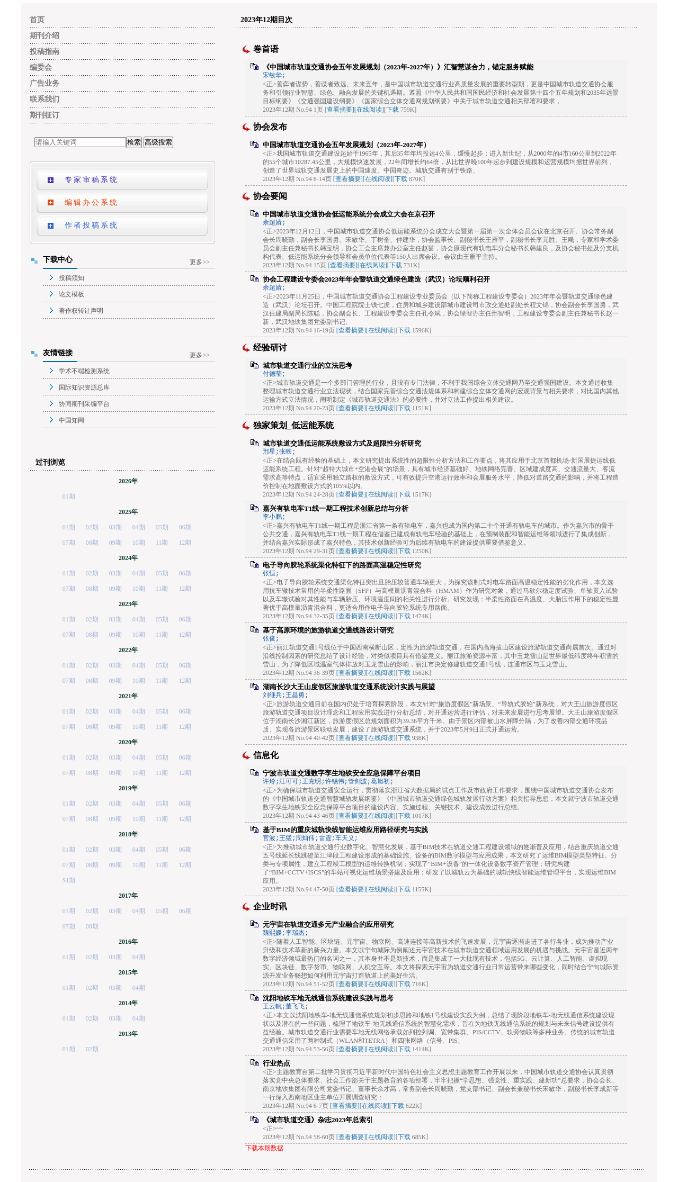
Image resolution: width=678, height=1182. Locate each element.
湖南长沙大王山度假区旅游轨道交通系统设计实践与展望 (349, 687)
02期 (92, 527)
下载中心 (58, 260)
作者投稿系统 (92, 225)
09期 (115, 542)
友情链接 (58, 353)
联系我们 (44, 99)
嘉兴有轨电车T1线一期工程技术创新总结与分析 (335, 508)
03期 (115, 527)
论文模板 (71, 294)
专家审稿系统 (92, 180)
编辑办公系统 (92, 202)
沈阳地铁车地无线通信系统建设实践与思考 (328, 998)
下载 (392, 109)
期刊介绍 (44, 36)
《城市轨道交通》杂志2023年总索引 (318, 1120)
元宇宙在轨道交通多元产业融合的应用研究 (328, 924)
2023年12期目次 (266, 20)
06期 (185, 527)
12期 (185, 542)
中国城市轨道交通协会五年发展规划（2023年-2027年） (346, 145)
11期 (162, 542)
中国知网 (71, 420)
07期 (69, 542)
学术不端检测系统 (84, 371)
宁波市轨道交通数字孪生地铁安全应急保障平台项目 (342, 773)
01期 (69, 496)
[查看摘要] (339, 109)
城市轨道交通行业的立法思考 (307, 365)
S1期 (69, 880)
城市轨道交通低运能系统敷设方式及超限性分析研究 (342, 443)
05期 (162, 527)
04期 (138, 527)
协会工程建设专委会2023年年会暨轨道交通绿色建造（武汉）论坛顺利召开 (376, 279)
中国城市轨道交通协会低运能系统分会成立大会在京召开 (349, 214)
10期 (138, 542)
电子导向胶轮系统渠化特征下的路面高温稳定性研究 (342, 565)
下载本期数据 (264, 1148)
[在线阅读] (369, 109)
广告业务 (44, 83)
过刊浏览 (50, 462)
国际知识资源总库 (84, 387)
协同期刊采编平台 (84, 404)
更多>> (200, 262)
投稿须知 (71, 278)
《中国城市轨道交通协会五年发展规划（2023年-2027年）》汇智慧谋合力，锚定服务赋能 (398, 67)
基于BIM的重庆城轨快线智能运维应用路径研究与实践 (345, 830)
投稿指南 (44, 52)
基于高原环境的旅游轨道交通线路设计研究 (328, 630)
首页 (37, 20)
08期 (92, 542)
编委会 (41, 67)
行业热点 (276, 1063)
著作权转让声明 (81, 310)
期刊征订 (44, 115)
